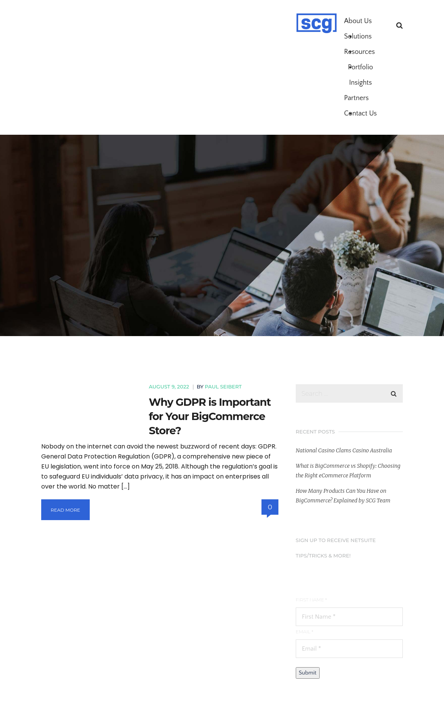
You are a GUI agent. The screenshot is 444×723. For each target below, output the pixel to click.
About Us (358, 23)
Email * (304, 631)
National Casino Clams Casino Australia (344, 450)
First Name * (311, 599)
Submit (308, 672)
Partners (356, 100)
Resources (359, 54)
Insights (360, 83)
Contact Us (360, 113)
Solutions (358, 38)
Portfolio (360, 67)
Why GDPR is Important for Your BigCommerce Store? (210, 416)
